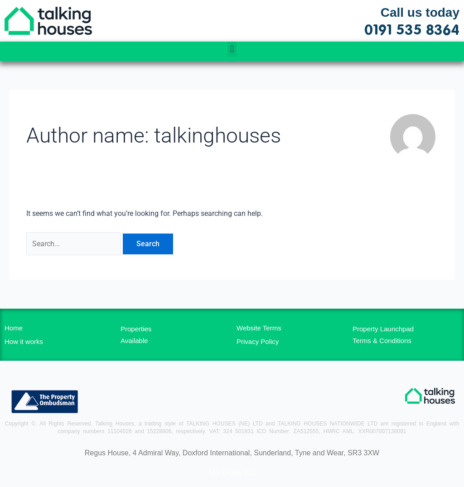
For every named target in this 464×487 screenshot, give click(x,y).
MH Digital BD (232, 473)
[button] (231, 49)
